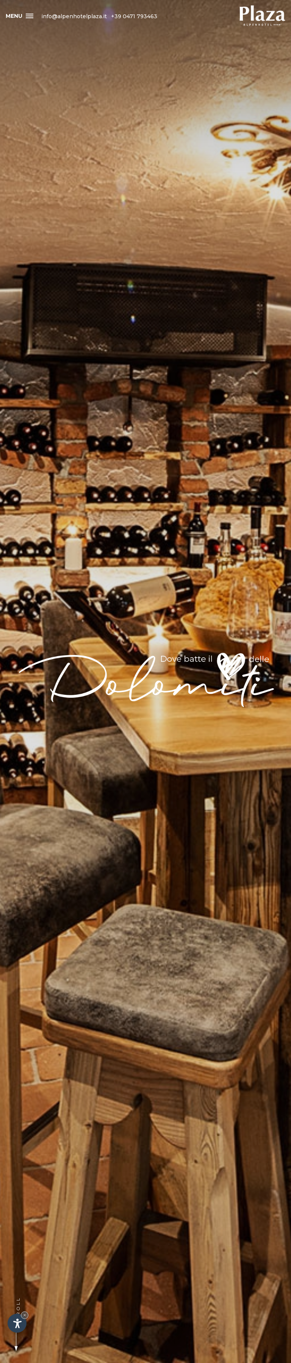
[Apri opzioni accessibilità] (17, 1323)
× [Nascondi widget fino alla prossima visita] (24, 1315)
